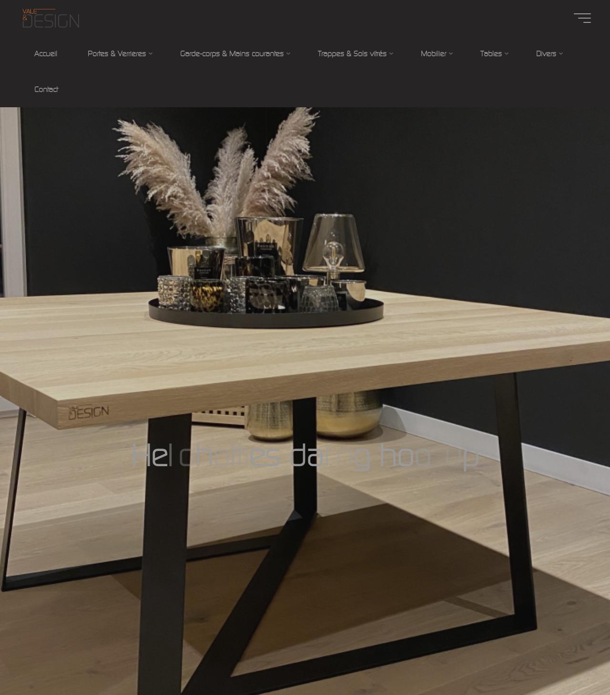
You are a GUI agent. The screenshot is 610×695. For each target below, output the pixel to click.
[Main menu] (582, 18)
